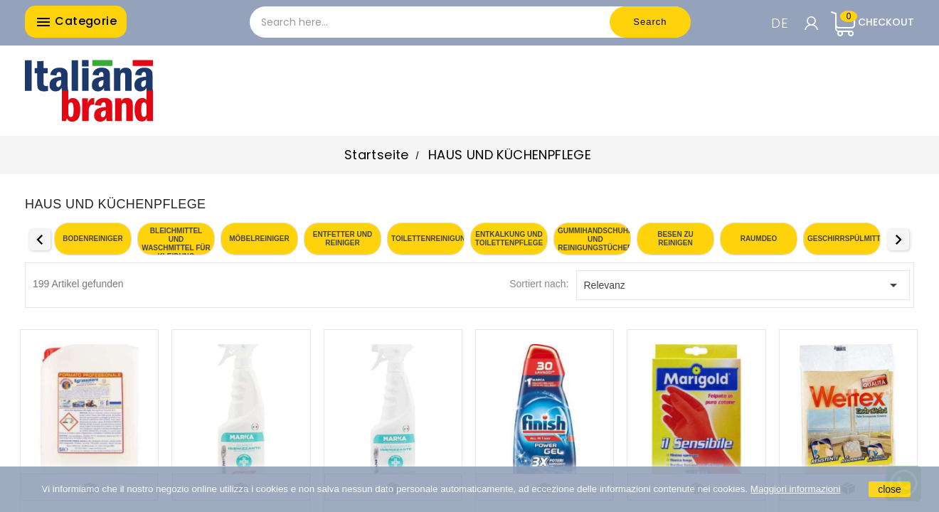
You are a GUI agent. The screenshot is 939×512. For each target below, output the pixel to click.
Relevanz (743, 285)
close (889, 489)
